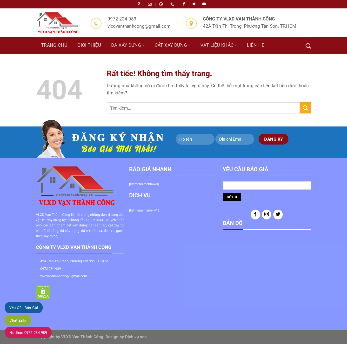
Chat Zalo (17, 320)
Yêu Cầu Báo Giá (23, 308)
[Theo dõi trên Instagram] (266, 214)
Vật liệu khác (218, 45)
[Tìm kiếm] (308, 46)
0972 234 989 (50, 269)
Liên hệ (256, 45)
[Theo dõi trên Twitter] (278, 214)
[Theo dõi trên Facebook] (255, 214)
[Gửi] (305, 107)
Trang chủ (54, 45)
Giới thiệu (89, 45)
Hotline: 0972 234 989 (28, 333)
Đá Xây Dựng (128, 45)
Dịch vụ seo (136, 337)
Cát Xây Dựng (172, 45)
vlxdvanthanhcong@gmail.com (63, 276)
